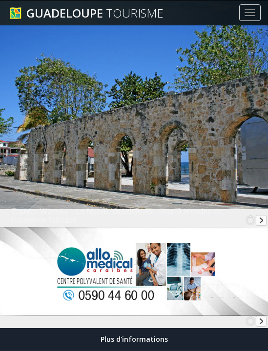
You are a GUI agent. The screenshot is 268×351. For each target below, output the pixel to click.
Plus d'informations (134, 339)
